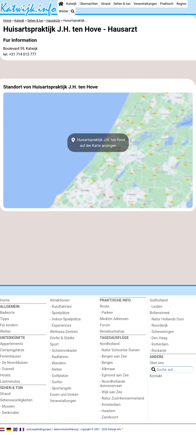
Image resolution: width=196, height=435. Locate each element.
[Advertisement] (98, 69)
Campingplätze (12, 350)
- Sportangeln (60, 388)
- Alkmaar (107, 369)
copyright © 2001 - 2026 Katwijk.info (101, 429)
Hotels (5, 375)
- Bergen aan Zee (113, 356)
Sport (54, 344)
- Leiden (156, 306)
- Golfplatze (59, 376)
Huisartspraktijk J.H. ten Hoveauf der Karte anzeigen (98, 143)
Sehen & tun (122, 4)
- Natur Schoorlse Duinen (120, 350)
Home (5, 300)
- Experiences (60, 325)
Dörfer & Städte (62, 338)
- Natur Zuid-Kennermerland (122, 398)
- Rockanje (158, 351)
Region (181, 4)
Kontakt (156, 376)
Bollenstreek (160, 313)
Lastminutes (10, 381)
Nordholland (110, 344)
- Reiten (56, 369)
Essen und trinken (64, 395)
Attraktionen (59, 300)
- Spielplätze (59, 313)
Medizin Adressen (114, 319)
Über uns (157, 363)
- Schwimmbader (63, 351)
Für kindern (9, 325)
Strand (105, 4)
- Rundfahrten (61, 306)
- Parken (106, 313)
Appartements (11, 344)
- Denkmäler (9, 413)
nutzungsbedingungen (38, 429)
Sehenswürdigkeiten (16, 400)
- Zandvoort (109, 417)
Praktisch (166, 4)
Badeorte (7, 313)
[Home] (60, 4)
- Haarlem (107, 411)
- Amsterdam (110, 405)
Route (104, 306)
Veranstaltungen (145, 4)
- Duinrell (7, 369)
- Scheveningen (162, 332)
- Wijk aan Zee (111, 392)
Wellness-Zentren (64, 332)
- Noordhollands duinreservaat (113, 383)
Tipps (4, 319)
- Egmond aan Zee (114, 375)
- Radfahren (59, 357)
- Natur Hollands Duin (167, 319)
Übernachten (89, 4)
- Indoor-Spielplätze (65, 319)
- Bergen (106, 363)
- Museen (7, 406)
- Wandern (58, 363)
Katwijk (71, 4)
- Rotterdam (159, 344)
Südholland (159, 300)
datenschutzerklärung (66, 429)
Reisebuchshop (112, 331)
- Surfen (56, 382)
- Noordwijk (159, 325)
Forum (105, 325)
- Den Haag (158, 338)
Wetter (63, 11)
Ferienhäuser (10, 356)
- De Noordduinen (14, 363)
